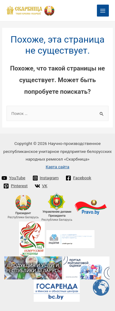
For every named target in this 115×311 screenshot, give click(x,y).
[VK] (41, 186)
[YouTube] (13, 178)
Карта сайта (57, 166)
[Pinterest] (15, 186)
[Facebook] (78, 178)
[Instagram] (45, 178)
